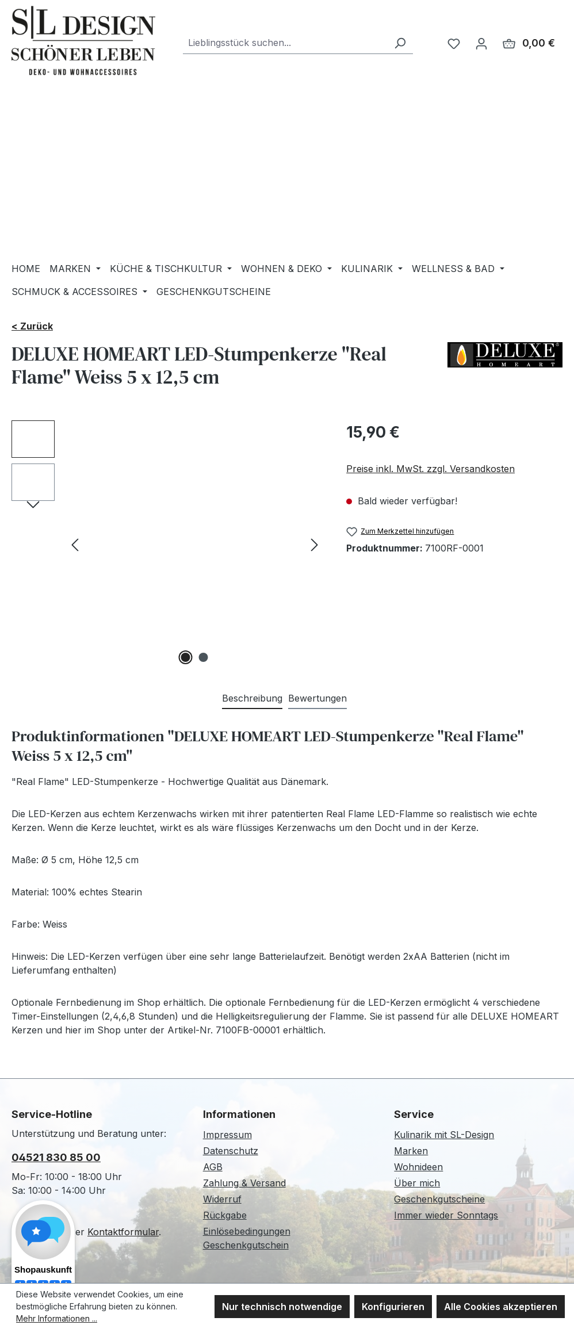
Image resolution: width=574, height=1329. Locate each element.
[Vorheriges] (74, 544)
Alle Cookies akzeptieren (500, 1306)
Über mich (417, 1183)
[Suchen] (400, 43)
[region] (167, 544)
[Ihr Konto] (481, 43)
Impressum (227, 1134)
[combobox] (285, 43)
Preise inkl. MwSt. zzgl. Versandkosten (430, 468)
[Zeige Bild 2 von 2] (203, 657)
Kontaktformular (123, 1232)
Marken (411, 1150)
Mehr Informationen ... (56, 1318)
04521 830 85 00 (56, 1157)
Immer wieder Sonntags (446, 1215)
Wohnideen (418, 1167)
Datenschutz (230, 1150)
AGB (213, 1167)
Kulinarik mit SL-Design (444, 1134)
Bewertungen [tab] (317, 698)
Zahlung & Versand (244, 1183)
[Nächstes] (314, 544)
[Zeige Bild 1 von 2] (185, 657)
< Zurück (32, 326)
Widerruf (222, 1199)
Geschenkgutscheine (439, 1199)
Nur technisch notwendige (282, 1306)
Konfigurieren (393, 1306)
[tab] (252, 698)
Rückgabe (225, 1215)
